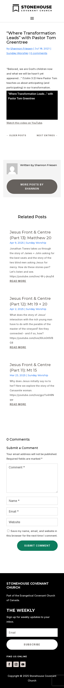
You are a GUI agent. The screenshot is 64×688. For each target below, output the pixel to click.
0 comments (38, 53)
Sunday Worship (17, 53)
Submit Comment (37, 545)
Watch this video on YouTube (24, 122)
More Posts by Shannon (32, 186)
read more (18, 281)
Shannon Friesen (21, 48)
